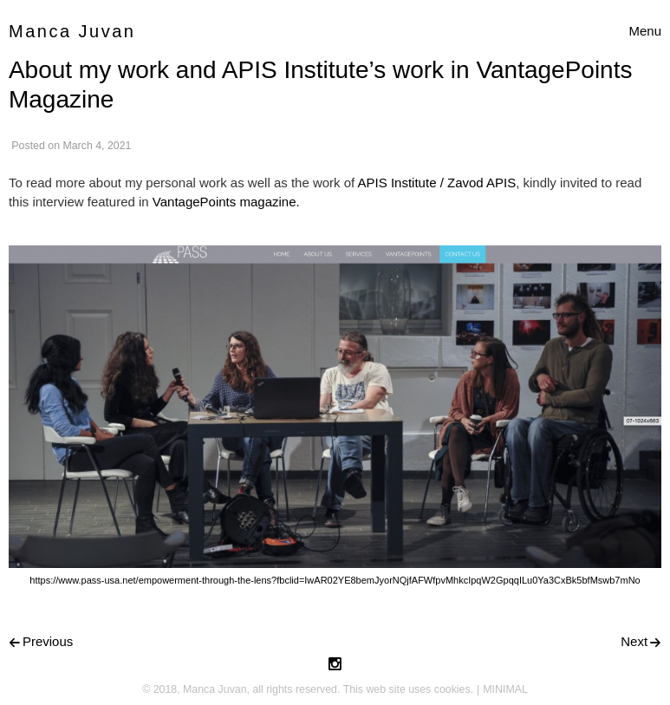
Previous (48, 641)
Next (634, 641)
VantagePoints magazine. (226, 201)
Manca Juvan (72, 31)
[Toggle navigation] (644, 32)
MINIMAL (505, 689)
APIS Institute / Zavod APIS (437, 182)
